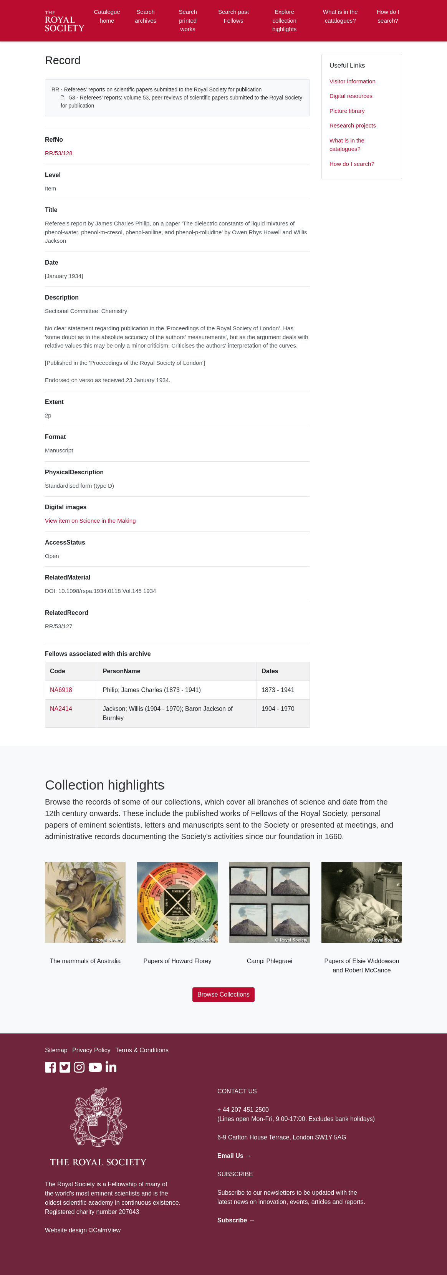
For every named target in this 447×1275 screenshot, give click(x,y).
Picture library (347, 111)
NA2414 (61, 708)
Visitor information (352, 81)
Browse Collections (223, 994)
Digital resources (350, 96)
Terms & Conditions (142, 1050)
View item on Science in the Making (90, 520)
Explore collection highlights (284, 20)
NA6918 (61, 690)
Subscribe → (236, 1220)
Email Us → (234, 1155)
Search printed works (188, 20)
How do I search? (388, 16)
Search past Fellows (233, 16)
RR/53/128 (59, 153)
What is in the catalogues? (340, 16)
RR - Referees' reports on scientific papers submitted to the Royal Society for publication (156, 89)
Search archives (145, 16)
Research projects (352, 125)
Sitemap (56, 1050)
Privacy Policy (91, 1050)
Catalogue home (107, 16)
